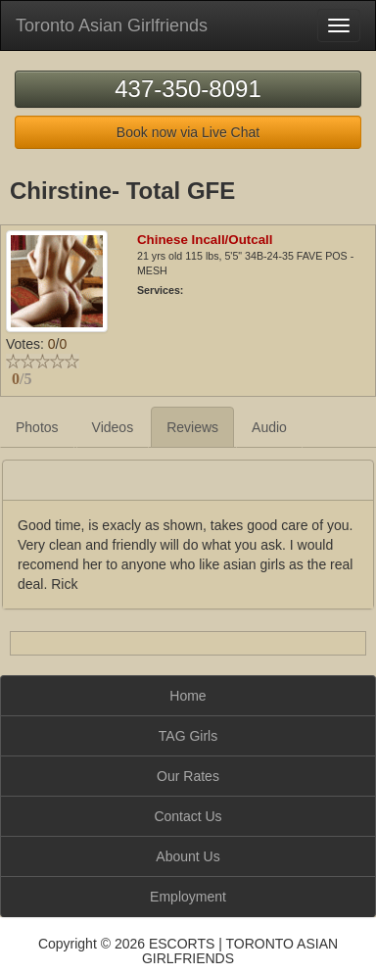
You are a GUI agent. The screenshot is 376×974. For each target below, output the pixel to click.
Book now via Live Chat (188, 132)
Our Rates (188, 776)
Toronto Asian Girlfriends (112, 25)
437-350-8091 (187, 88)
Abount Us (187, 856)
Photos (37, 427)
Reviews (192, 427)
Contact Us (187, 816)
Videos (113, 427)
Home (187, 696)
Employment (188, 896)
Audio (269, 427)
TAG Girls (188, 736)
